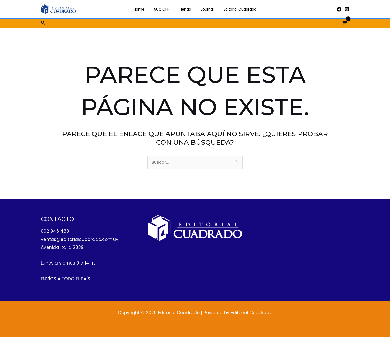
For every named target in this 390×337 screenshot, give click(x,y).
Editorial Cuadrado (235, 9)
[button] (43, 23)
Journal (204, 9)
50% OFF (164, 9)
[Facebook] (339, 9)
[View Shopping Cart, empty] (344, 23)
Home (144, 9)
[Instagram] (347, 9)
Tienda (185, 9)
